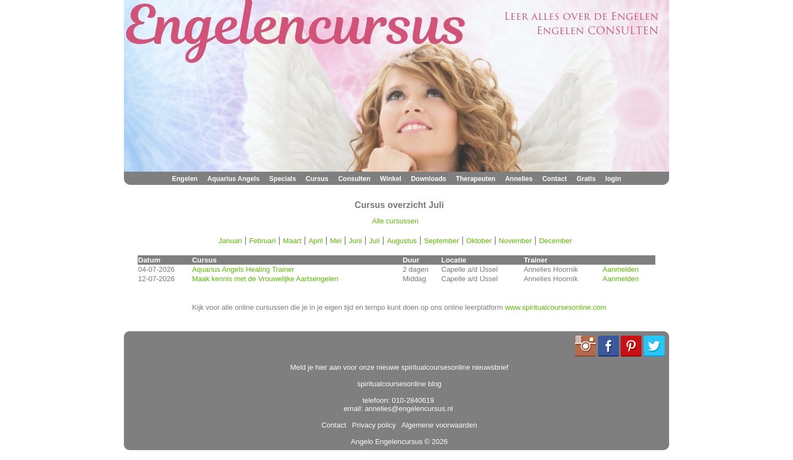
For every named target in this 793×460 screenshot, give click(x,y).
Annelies (519, 179)
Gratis (586, 179)
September (441, 241)
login (613, 179)
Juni (355, 241)
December (555, 241)
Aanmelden (620, 269)
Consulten (354, 179)
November (515, 241)
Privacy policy (372, 425)
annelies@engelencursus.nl (409, 408)
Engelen (185, 179)
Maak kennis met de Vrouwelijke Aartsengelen (265, 279)
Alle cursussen (395, 221)
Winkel (390, 179)
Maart (292, 241)
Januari (230, 241)
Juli (374, 241)
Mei (335, 241)
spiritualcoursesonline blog (399, 384)
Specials (282, 179)
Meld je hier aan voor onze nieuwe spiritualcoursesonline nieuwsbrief (399, 367)
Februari (262, 241)
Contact (554, 179)
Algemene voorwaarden (437, 425)
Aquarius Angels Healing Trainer (243, 269)
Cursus (317, 179)
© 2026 (435, 441)
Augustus (402, 241)
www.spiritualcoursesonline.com (555, 307)
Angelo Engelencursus (386, 441)
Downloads (428, 179)
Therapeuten (476, 179)
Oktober (479, 241)
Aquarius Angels (233, 179)
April (315, 241)
